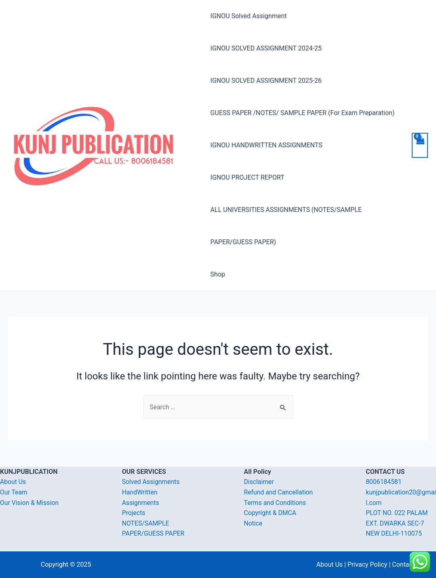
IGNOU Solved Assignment (249, 16)
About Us (13, 482)
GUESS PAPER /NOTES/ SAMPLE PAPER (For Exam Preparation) (303, 113)
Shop (218, 274)
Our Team (14, 492)
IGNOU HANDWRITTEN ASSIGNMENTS (266, 145)
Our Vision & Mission (30, 503)
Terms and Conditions (275, 503)
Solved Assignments (151, 482)
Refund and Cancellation (279, 492)
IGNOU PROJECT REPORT (247, 177)
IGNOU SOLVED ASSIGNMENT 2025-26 (266, 80)
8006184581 (384, 482)
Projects (134, 513)
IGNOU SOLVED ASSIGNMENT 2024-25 (266, 48)
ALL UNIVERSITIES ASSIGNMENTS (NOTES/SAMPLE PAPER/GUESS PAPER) (286, 226)
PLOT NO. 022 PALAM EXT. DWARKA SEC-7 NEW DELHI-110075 (397, 523)
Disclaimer (259, 482)
